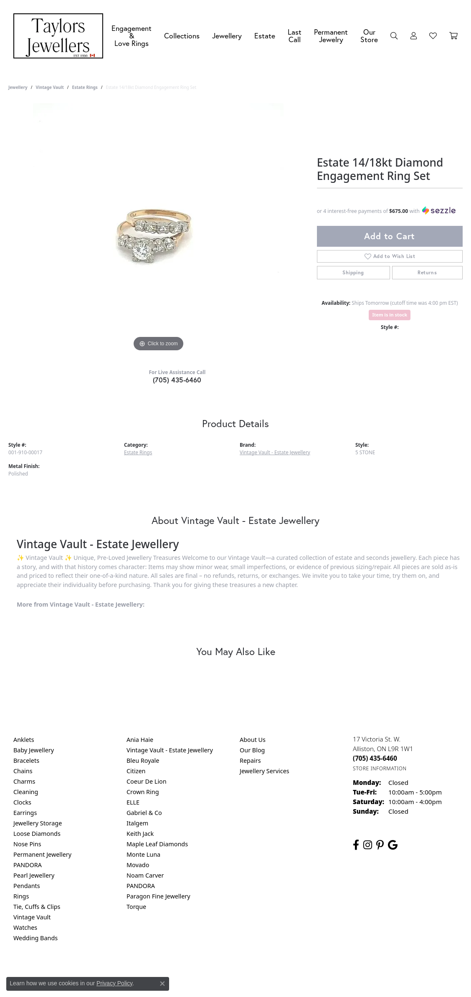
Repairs (250, 760)
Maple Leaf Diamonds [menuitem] (157, 844)
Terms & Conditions (244, 971)
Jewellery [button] (227, 35)
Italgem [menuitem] (137, 823)
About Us (253, 740)
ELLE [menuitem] (133, 802)
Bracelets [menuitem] (26, 760)
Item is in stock (389, 314)
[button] (394, 35)
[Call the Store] (375, 758)
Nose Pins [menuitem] (27, 844)
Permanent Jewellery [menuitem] (42, 854)
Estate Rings (85, 87)
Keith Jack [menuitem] (140, 834)
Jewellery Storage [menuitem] (37, 823)
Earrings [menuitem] (25, 813)
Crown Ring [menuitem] (143, 792)
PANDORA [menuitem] (27, 865)
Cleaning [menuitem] (25, 792)
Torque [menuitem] (136, 907)
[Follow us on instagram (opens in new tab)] (367, 845)
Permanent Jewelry (331, 35)
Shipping (353, 272)
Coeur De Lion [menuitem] (147, 781)
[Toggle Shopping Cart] (453, 35)
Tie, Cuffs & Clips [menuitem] (37, 907)
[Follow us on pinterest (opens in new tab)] (380, 845)
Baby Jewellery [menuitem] (33, 750)
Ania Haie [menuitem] (140, 740)
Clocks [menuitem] (22, 802)
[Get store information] (380, 768)
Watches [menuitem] (25, 927)
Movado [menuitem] (138, 865)
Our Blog (252, 750)
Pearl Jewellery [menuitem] (33, 875)
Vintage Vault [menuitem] (32, 917)
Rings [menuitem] (21, 896)
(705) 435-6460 (177, 379)
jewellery (18, 87)
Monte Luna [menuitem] (143, 854)
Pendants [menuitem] (26, 886)
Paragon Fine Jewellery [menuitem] (158, 896)
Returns (427, 272)
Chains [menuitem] (23, 771)
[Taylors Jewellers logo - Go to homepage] (60, 35)
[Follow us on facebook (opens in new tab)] (356, 845)
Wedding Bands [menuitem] (35, 938)
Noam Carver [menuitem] (145, 875)
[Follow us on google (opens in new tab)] (393, 845)
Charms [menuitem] (24, 781)
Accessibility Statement (305, 971)
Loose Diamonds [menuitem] (37, 834)
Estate (264, 35)
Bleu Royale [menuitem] (143, 760)
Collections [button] (182, 35)
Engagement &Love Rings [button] (131, 35)
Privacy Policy (194, 971)
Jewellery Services (264, 771)
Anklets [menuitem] (23, 740)
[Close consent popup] (162, 983)
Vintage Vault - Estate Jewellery (275, 452)
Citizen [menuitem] (136, 771)
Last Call (294, 35)
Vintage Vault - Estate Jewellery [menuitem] (170, 750)
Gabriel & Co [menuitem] (144, 813)
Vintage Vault (49, 87)
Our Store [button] (369, 35)
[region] (158, 228)
